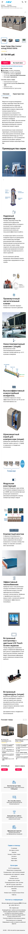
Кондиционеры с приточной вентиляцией (14, 872)
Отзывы (5, 98)
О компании (14, 848)
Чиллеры (9, 5)
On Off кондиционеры (14, 868)
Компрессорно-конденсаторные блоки (14, 892)
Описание (6, 94)
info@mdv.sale (15, 908)
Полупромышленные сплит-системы (14, 882)
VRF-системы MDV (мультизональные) (14, 886)
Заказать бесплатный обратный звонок (12, 66)
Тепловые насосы (14, 878)
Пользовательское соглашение (14, 920)
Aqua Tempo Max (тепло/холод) (8, 6)
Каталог (3, 5)
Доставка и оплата (14, 850)
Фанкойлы (14, 888)
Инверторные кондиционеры (14, 870)
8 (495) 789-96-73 (15, 905)
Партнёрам (14, 858)
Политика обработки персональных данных (14, 918)
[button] (25, 2)
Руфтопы (14, 894)
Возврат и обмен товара (14, 854)
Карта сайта (14, 860)
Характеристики (18, 94)
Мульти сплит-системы (14, 880)
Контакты (14, 856)
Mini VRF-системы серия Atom (14, 884)
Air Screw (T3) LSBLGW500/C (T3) (6, 740)
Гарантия (14, 852)
